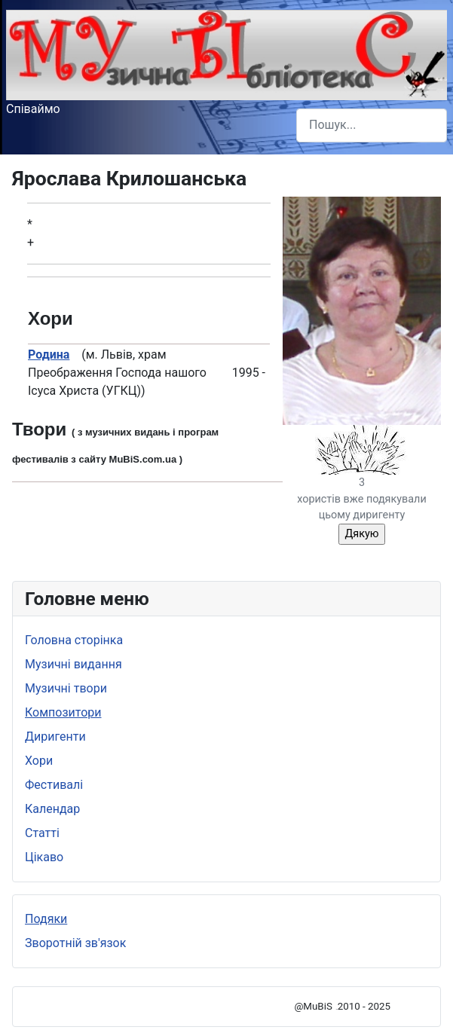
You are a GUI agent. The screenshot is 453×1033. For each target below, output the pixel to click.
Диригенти (55, 736)
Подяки (46, 919)
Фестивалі (54, 785)
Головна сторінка (74, 640)
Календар (52, 809)
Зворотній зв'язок (75, 943)
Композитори (63, 712)
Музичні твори (66, 688)
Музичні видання (73, 664)
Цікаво (44, 857)
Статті (42, 833)
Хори (39, 760)
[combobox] (371, 125)
